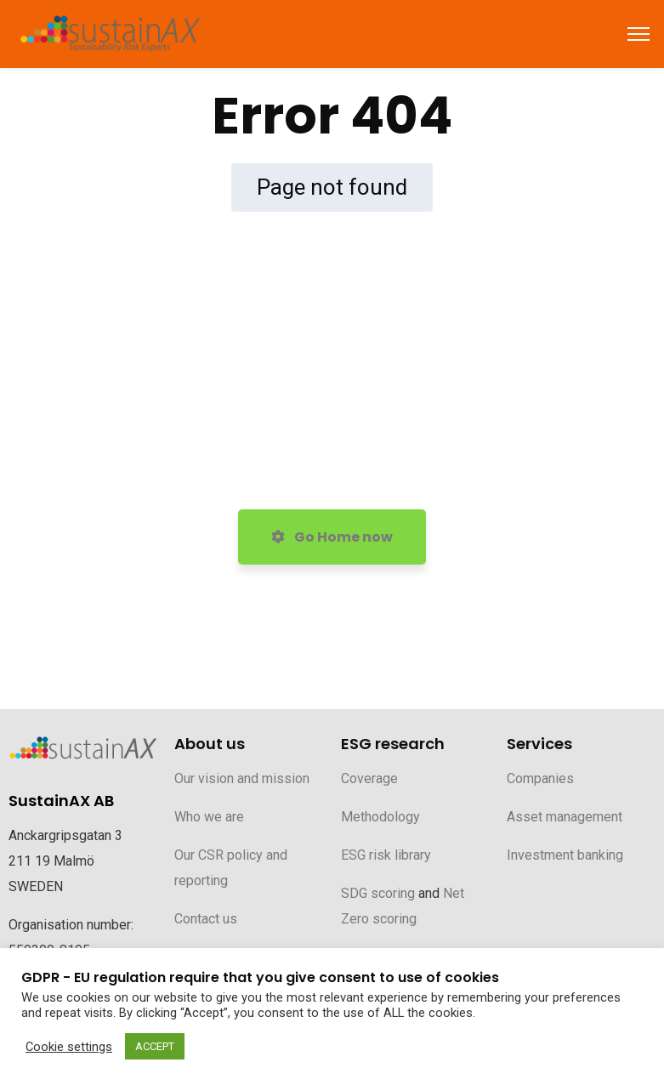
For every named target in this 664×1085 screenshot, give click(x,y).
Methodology (380, 817)
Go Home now (332, 537)
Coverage (369, 778)
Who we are (209, 817)
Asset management (564, 817)
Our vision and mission (241, 778)
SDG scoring (378, 893)
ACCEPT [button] (154, 1046)
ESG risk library (386, 855)
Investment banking (565, 855)
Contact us (205, 919)
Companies (540, 778)
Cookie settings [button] (69, 1046)
